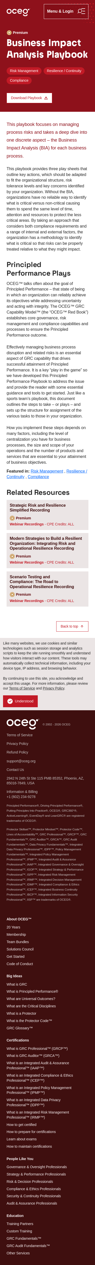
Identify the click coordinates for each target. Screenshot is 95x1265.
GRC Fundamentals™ (24, 1238)
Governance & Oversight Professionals (37, 1167)
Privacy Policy (53, 688)
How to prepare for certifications (31, 1132)
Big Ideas (14, 976)
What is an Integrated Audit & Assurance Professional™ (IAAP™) (38, 1065)
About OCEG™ (19, 919)
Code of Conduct (20, 964)
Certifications (18, 1040)
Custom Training (19, 1231)
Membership (16, 935)
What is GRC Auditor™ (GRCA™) (33, 1056)
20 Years (13, 927)
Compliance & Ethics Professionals (34, 1189)
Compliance (19, 80)
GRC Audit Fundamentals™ (28, 1246)
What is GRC (17, 984)
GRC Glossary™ (20, 1028)
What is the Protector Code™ (29, 1021)
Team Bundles (18, 942)
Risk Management (24, 71)
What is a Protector (21, 1013)
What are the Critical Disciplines (31, 1006)
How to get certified (21, 1125)
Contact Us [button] (15, 770)
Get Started (16, 957)
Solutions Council (20, 949)
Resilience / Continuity (64, 71)
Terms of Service (22, 688)
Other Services (18, 1253)
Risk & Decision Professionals (30, 1182)
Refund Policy (17, 752)
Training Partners (20, 1224)
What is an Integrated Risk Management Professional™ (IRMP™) (38, 1114)
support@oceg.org (21, 761)
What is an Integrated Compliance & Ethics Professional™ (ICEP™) (40, 1077)
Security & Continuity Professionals (34, 1196)
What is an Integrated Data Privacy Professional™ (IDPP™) (34, 1102)
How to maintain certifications (29, 1146)
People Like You (20, 1159)
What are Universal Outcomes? (31, 999)
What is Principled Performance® (32, 991)
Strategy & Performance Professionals (36, 1174)
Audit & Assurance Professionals (32, 1203)
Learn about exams (21, 1139)
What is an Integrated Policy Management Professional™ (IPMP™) (39, 1090)
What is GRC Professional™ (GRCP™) (37, 1049)
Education (15, 1216)
